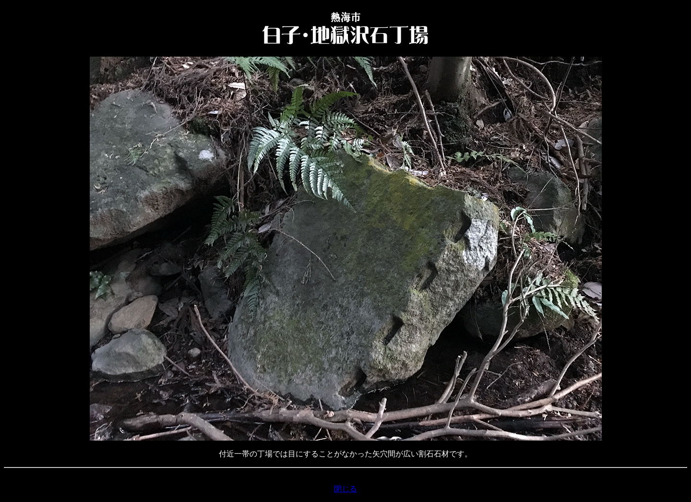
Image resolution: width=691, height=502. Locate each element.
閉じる (345, 489)
